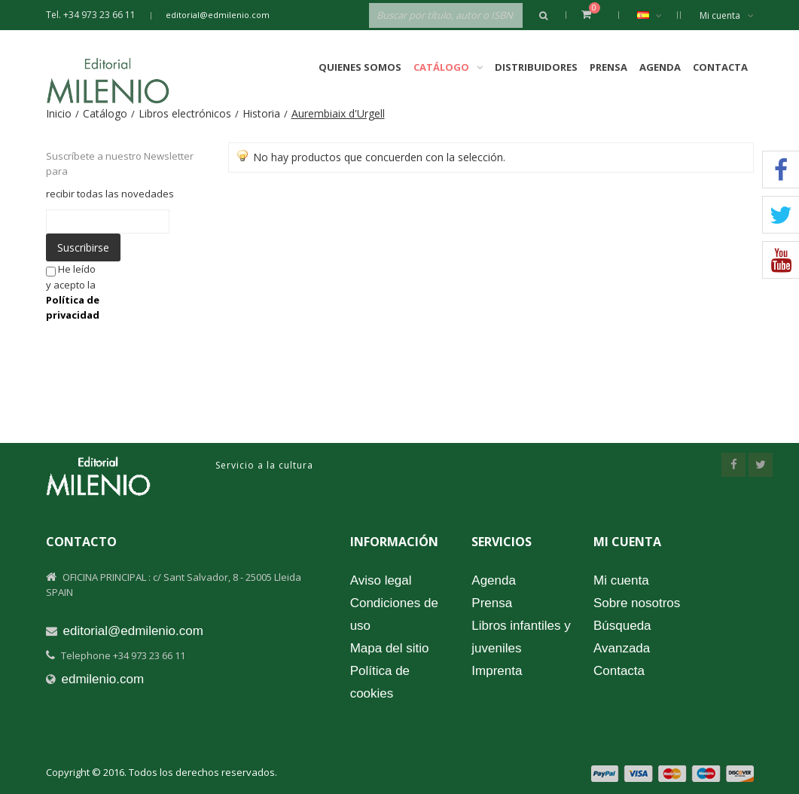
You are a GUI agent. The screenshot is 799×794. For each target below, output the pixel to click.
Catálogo (105, 113)
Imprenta (496, 671)
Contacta (720, 67)
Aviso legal (381, 580)
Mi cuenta (727, 15)
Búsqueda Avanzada (622, 636)
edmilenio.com (103, 679)
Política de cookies (380, 682)
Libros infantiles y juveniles (520, 636)
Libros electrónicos (185, 113)
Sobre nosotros (636, 603)
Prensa (608, 67)
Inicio (59, 113)
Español (657, 15)
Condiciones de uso (394, 614)
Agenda (660, 67)
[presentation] (230, 290)
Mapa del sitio (389, 648)
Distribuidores (536, 67)
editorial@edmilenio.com (218, 14)
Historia (261, 113)
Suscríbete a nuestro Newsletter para (120, 163)
